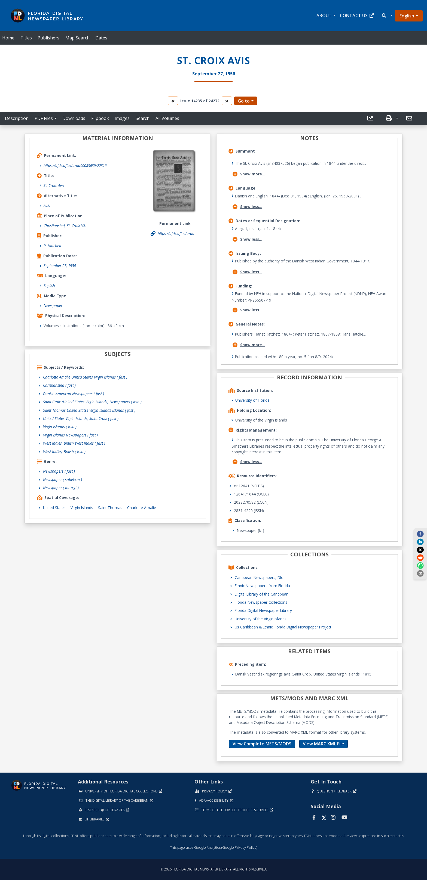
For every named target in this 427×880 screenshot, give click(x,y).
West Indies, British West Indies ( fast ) (74, 443)
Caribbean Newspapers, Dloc (260, 577)
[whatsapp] (420, 565)
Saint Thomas (110, 507)
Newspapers (59, 471)
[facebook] (420, 533)
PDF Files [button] (44, 118)
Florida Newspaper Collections (261, 602)
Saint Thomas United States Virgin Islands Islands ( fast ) (89, 410)
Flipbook (100, 118)
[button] (387, 15)
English (406, 16)
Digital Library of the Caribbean (261, 594)
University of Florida (252, 400)
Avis (47, 205)
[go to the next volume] (227, 101)
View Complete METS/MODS (262, 744)
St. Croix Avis (54, 185)
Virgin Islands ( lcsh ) (60, 426)
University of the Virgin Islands (260, 618)
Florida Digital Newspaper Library (263, 610)
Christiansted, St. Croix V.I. (65, 225)
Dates (101, 38)
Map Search (77, 38)
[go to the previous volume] (173, 101)
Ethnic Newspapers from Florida (262, 585)
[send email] (420, 573)
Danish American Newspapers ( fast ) (73, 393)
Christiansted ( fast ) (59, 385)
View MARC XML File (323, 744)
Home (8, 38)
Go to (244, 101)
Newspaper (53, 305)
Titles (26, 38)
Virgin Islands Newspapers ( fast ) (70, 435)
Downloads (73, 118)
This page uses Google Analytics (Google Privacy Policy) (213, 847)
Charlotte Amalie (141, 507)
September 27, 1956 (60, 265)
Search (143, 118)
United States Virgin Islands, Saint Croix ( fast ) (80, 418)
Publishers (48, 38)
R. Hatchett (52, 245)
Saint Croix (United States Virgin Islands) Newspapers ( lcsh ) (92, 401)
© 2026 (213, 869)
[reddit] (420, 557)
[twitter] (420, 549)
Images (122, 118)
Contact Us (357, 15)
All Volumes (167, 118)
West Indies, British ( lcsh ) (64, 451)
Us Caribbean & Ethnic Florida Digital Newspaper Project (283, 627)
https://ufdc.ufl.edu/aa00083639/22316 (75, 165)
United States (54, 507)
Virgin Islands (82, 507)
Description (17, 118)
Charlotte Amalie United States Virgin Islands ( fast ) (85, 377)
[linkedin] (420, 541)
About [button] (324, 15)
